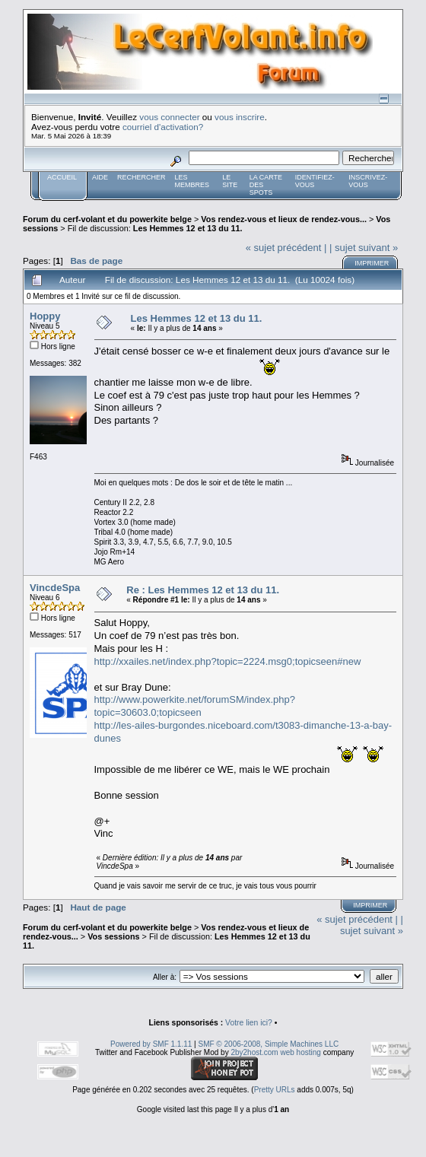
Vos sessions (113, 936)
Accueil (62, 177)
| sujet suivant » (363, 247)
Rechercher (141, 177)
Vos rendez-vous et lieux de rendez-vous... (284, 219)
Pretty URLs (274, 1089)
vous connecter (169, 117)
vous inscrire (240, 117)
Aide (100, 177)
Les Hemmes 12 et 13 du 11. (188, 228)
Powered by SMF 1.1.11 (151, 1044)
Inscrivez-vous (367, 181)
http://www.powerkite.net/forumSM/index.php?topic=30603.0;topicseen (194, 706)
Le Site (229, 181)
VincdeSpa (55, 587)
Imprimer (371, 263)
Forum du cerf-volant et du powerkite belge (107, 219)
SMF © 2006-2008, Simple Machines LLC (268, 1044)
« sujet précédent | (286, 247)
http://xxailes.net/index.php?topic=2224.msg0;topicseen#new (227, 661)
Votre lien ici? (248, 1023)
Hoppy (45, 316)
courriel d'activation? (162, 127)
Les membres (192, 181)
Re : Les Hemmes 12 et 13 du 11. (202, 590)
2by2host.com (254, 1052)
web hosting (300, 1052)
